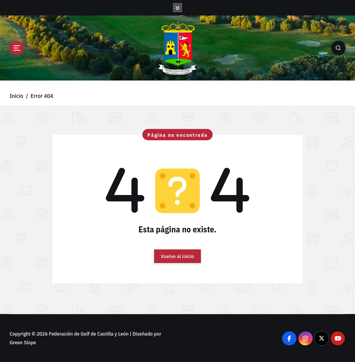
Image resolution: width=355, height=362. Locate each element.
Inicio (16, 95)
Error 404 (42, 95)
